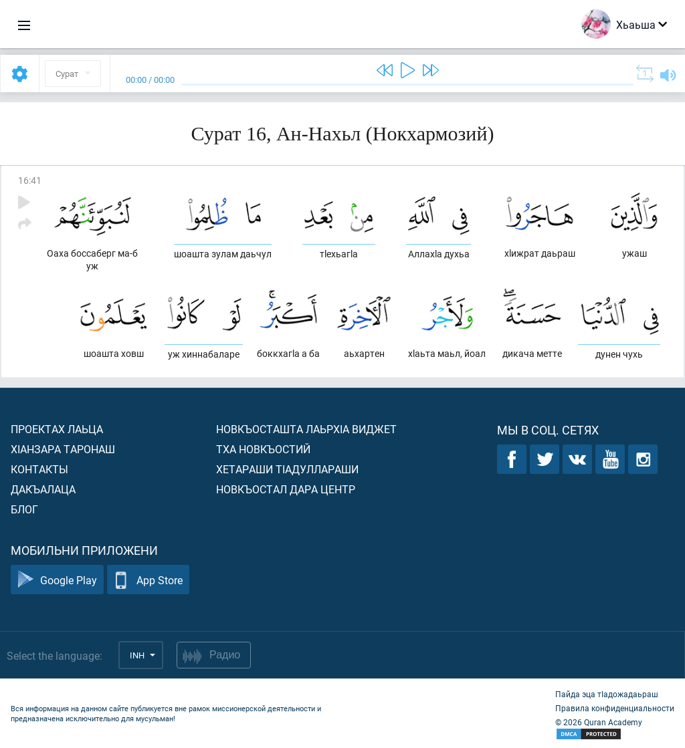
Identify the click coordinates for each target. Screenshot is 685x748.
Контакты (39, 469)
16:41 (29, 180)
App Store (148, 580)
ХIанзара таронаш (63, 449)
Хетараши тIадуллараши (287, 469)
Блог (24, 509)
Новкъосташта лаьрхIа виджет (306, 429)
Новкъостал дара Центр (285, 489)
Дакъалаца (43, 489)
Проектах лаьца (57, 429)
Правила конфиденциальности (614, 708)
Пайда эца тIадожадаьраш (606, 694)
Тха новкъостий (263, 449)
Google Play (57, 580)
